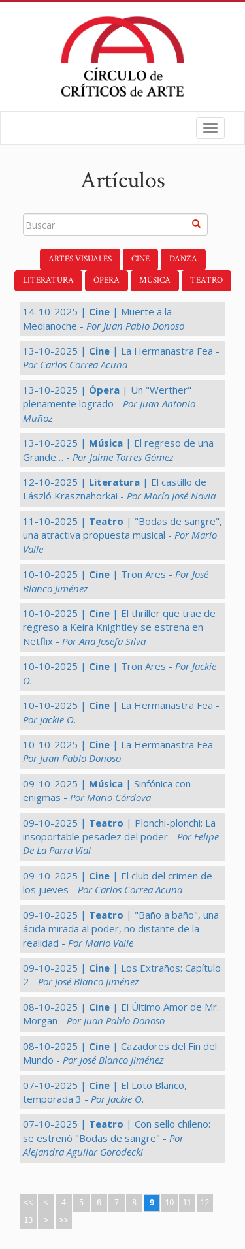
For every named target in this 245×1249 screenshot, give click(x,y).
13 (28, 1220)
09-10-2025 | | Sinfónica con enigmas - (107, 790)
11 (187, 1202)
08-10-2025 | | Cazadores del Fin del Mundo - (120, 1052)
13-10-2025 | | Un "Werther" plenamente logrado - (109, 403)
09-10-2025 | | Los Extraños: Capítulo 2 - (122, 974)
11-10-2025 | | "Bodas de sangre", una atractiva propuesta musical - (122, 535)
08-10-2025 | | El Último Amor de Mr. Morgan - (121, 1013)
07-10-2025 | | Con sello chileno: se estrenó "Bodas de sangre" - (116, 1137)
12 (205, 1202)
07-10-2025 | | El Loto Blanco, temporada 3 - (105, 1092)
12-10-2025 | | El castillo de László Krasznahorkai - (119, 488)
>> (63, 1220)
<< (28, 1202)
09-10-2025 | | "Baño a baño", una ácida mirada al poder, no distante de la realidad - (121, 928)
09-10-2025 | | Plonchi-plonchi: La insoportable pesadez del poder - (121, 836)
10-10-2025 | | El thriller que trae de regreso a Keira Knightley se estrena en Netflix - (119, 627)
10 (169, 1202)
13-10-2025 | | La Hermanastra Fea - (121, 357)
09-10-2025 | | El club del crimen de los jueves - (117, 882)
